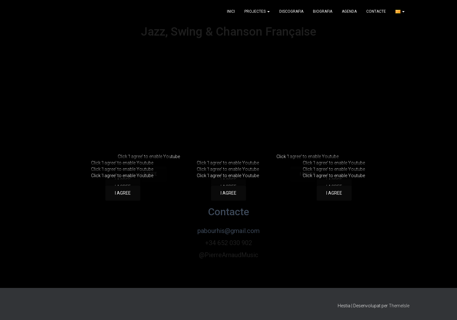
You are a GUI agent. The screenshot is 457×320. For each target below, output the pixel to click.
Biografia (322, 11)
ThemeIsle (399, 305)
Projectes (257, 11)
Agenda (349, 11)
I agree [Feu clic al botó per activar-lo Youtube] (123, 193)
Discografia (291, 11)
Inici (231, 11)
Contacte (376, 11)
